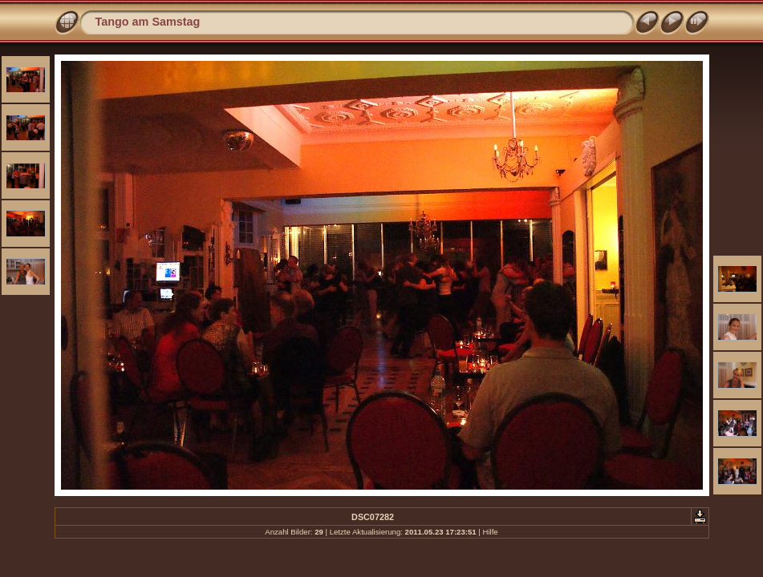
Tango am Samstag (148, 21)
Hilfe (489, 531)
